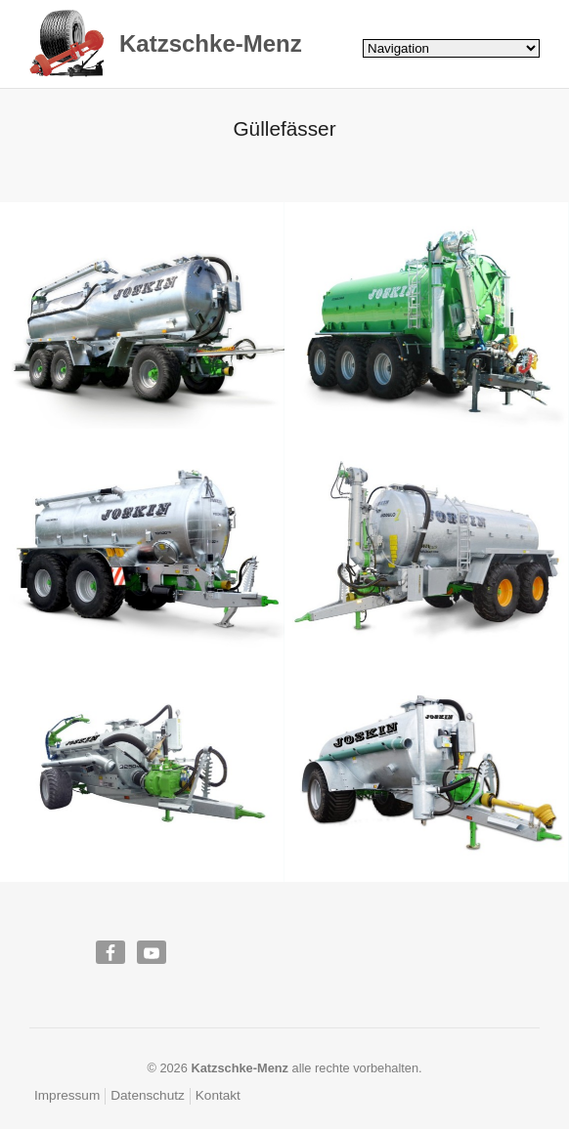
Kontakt (218, 1095)
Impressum (67, 1095)
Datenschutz (147, 1095)
